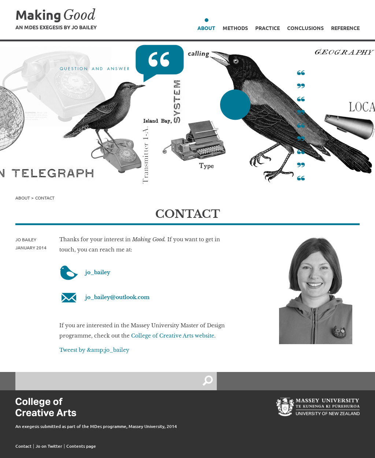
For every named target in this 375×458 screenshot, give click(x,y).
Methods (235, 28)
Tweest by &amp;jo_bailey (94, 350)
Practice (267, 28)
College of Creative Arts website (172, 335)
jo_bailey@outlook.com (117, 297)
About (206, 28)
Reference (345, 28)
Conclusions (305, 28)
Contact (23, 446)
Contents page (81, 446)
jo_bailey (97, 272)
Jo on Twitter (49, 446)
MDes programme (108, 426)
